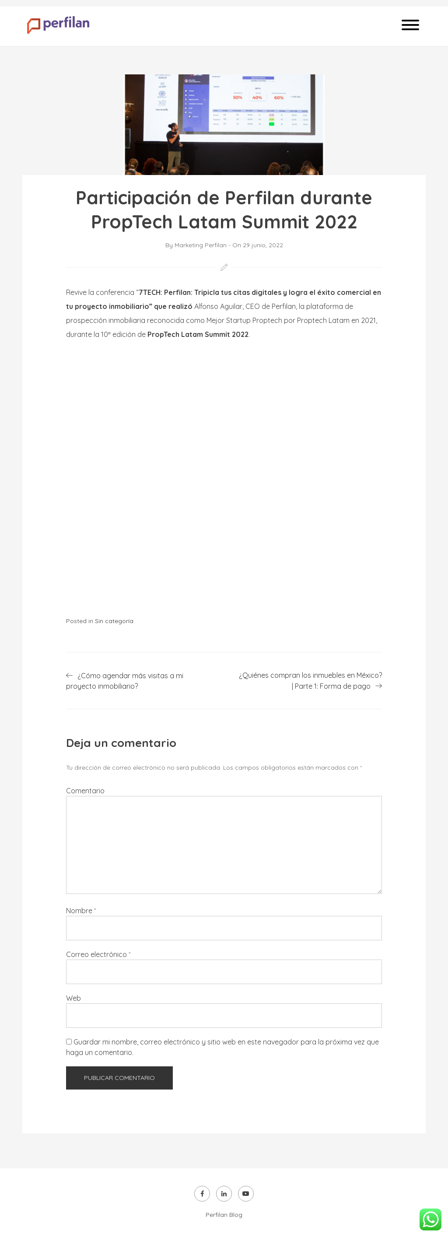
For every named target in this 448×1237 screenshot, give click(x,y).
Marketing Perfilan (201, 245)
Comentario (85, 790)
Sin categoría (114, 621)
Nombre (81, 910)
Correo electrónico (98, 954)
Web (73, 998)
